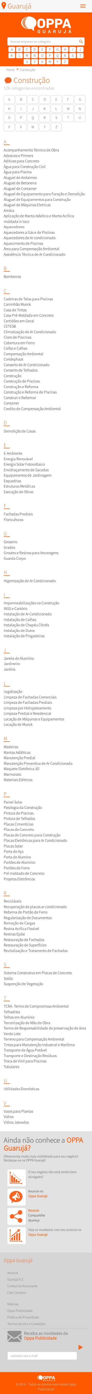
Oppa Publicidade (20, 1310)
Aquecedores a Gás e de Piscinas (29, 232)
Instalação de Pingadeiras (24, 636)
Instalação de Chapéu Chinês (26, 625)
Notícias (12, 1304)
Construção (27, 70)
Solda (8, 978)
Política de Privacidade (23, 1317)
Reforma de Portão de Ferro (25, 912)
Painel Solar (13, 802)
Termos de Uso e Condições (26, 1324)
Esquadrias (12, 481)
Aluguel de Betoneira (20, 183)
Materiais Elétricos (18, 779)
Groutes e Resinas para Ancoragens (31, 552)
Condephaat (13, 359)
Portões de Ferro (17, 868)
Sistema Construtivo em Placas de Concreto (38, 973)
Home (10, 70)
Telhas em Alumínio (19, 1017)
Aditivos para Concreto (21, 161)
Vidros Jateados (16, 1122)
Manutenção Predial (19, 758)
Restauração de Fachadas (24, 939)
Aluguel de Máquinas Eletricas (27, 205)
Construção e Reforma (21, 386)
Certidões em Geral (19, 321)
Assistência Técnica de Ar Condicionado (34, 254)
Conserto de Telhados (21, 370)
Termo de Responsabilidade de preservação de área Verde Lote (45, 1031)
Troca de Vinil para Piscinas (25, 1061)
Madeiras (11, 747)
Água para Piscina (18, 172)
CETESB (10, 326)
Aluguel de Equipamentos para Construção (37, 199)
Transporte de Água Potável (25, 1050)
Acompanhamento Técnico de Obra (31, 150)
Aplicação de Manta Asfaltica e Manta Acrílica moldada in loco (39, 219)
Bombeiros (12, 276)
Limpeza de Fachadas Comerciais (30, 697)
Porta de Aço (14, 851)
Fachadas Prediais (18, 514)
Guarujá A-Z (15, 1279)
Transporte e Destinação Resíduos (30, 1055)
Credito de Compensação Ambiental (32, 408)
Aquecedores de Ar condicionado (29, 238)
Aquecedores (14, 227)
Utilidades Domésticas (21, 1089)
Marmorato (12, 774)
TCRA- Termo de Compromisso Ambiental (36, 1006)
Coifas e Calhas (15, 348)
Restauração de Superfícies (25, 945)
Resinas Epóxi (14, 934)
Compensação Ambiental (23, 354)
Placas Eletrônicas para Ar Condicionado (35, 840)
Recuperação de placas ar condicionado (35, 906)
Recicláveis (12, 901)
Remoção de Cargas (19, 923)
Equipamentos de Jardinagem (28, 475)
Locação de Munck (18, 724)
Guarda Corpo (15, 558)
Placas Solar (13, 846)
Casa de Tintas (15, 310)
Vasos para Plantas (18, 1111)
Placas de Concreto (19, 829)
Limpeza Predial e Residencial (27, 713)
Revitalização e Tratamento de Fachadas (35, 950)
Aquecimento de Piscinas (23, 243)
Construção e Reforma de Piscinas (30, 392)
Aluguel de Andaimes (20, 177)
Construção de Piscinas (22, 381)
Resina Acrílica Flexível (21, 928)
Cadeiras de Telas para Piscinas (28, 299)
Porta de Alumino (17, 857)
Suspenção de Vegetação (23, 984)
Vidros (8, 1116)
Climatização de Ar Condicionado (30, 332)
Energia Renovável (18, 459)
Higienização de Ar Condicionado (30, 581)
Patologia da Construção (23, 807)
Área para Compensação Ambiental (31, 248)
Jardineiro (12, 663)
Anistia (9, 210)
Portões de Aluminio (19, 862)
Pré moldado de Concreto (24, 873)
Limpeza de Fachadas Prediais (28, 702)
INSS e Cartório (15, 608)
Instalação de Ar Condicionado (28, 614)
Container (11, 403)
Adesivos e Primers (18, 155)
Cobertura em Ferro (19, 343)
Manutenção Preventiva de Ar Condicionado (38, 763)
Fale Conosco (16, 1292)
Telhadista (12, 1012)
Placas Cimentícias (18, 824)
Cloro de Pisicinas (17, 337)
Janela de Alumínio (19, 658)
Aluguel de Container (20, 188)
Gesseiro (10, 542)
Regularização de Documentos (28, 917)
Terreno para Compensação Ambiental (34, 1039)
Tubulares (11, 1066)
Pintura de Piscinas (19, 813)
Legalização (13, 691)
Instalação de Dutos (19, 630)
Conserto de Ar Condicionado (26, 365)
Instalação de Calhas (20, 619)
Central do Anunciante (22, 1286)
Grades (9, 547)
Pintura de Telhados (19, 818)
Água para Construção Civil (25, 166)
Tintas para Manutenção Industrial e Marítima (39, 1044)
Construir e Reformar (20, 397)
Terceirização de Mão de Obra (27, 1023)
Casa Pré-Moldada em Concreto (28, 315)
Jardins (9, 669)
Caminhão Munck (17, 304)
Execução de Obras (18, 492)
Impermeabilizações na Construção (31, 603)
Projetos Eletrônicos (19, 879)
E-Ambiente (13, 453)
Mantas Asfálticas (17, 752)
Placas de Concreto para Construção (32, 835)
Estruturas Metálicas (19, 486)
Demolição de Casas (20, 431)
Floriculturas (13, 519)
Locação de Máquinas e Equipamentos (34, 719)
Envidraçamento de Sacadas (26, 470)
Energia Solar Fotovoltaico (24, 464)
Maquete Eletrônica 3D (21, 768)
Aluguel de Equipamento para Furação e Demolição (44, 194)
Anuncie (12, 1273)
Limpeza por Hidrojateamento (27, 708)
